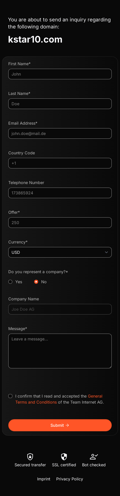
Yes (18, 281)
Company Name (23, 298)
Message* (17, 328)
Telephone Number (26, 182)
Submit (60, 425)
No (44, 281)
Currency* (18, 241)
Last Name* (19, 93)
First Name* (19, 63)
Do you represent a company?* (60, 277)
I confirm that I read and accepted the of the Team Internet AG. (59, 399)
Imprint (43, 478)
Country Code (21, 152)
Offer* (14, 212)
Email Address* (22, 123)
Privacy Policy (69, 478)
